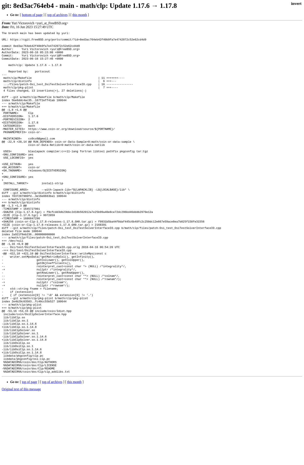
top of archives (57, 15)
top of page (29, 450)
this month (79, 15)
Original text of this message (21, 457)
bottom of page (32, 15)
